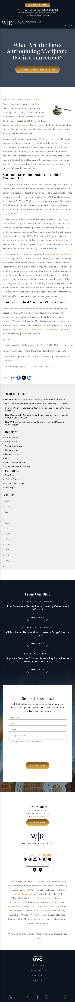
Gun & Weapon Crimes (16, 462)
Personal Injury (12, 471)
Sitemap (37, 981)
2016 (6, 555)
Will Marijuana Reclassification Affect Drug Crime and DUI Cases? (36, 403)
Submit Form (37, 765)
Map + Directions (37, 824)
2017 (6, 550)
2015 (6, 561)
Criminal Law (11, 450)
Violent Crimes (12, 479)
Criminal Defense (13, 446)
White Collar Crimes (14, 483)
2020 (6, 533)
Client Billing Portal (37, 5)
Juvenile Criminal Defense (17, 466)
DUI (7, 458)
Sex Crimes (10, 475)
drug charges (22, 125)
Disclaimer (37, 966)
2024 (6, 512)
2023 (6, 517)
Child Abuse (11, 441)
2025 (6, 506)
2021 (6, 528)
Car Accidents (12, 437)
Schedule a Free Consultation (37, 69)
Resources (37, 976)
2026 (6, 501)
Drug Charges (36, 99)
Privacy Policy (37, 971)
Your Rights (10, 487)
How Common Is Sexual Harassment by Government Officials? (35, 399)
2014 (6, 566)
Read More (37, 617)
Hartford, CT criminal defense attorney (38, 329)
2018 (6, 544)
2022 (6, 522)
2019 (6, 539)
